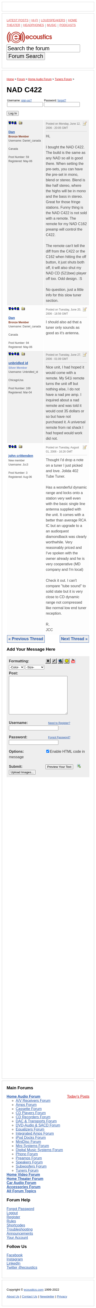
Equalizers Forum (30, 1129)
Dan (11, 132)
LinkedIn (14, 1263)
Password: (62, 103)
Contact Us (29, 1296)
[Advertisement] (48, 931)
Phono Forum (27, 1154)
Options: (16, 751)
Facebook (15, 1255)
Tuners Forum (27, 1170)
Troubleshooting (20, 1229)
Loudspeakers (53, 20)
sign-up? (26, 100)
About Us (13, 1296)
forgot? (61, 100)
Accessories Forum (24, 1187)
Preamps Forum (29, 1158)
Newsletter (47, 1296)
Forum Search (25, 56)
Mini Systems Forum (32, 1146)
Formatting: (19, 661)
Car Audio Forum (21, 1183)
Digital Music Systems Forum (39, 1150)
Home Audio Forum (23, 1096)
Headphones (33, 25)
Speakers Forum (29, 1162)
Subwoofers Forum (31, 1166)
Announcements (20, 1233)
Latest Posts (18, 20)
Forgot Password (20, 1209)
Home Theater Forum (25, 1179)
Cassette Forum (29, 1109)
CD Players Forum (31, 1113)
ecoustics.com (34, 1289)
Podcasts (68, 25)
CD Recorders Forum (33, 1117)
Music (52, 25)
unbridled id (18, 363)
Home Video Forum (23, 1174)
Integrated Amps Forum (35, 1133)
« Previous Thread (25, 639)
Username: (25, 103)
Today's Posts (78, 1096)
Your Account (17, 1238)
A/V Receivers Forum (33, 1101)
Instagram (15, 1259)
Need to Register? (59, 723)
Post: (13, 673)
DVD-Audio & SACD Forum (38, 1125)
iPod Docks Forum (31, 1138)
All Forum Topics (21, 1191)
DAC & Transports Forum (36, 1121)
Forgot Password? (59, 737)
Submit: (16, 766)
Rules (11, 1221)
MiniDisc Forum (28, 1142)
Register (13, 1217)
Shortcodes (16, 1225)
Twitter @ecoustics (22, 1267)
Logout (12, 1213)
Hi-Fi (34, 20)
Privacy (62, 1296)
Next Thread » (74, 639)
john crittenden (20, 456)
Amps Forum (26, 1105)
